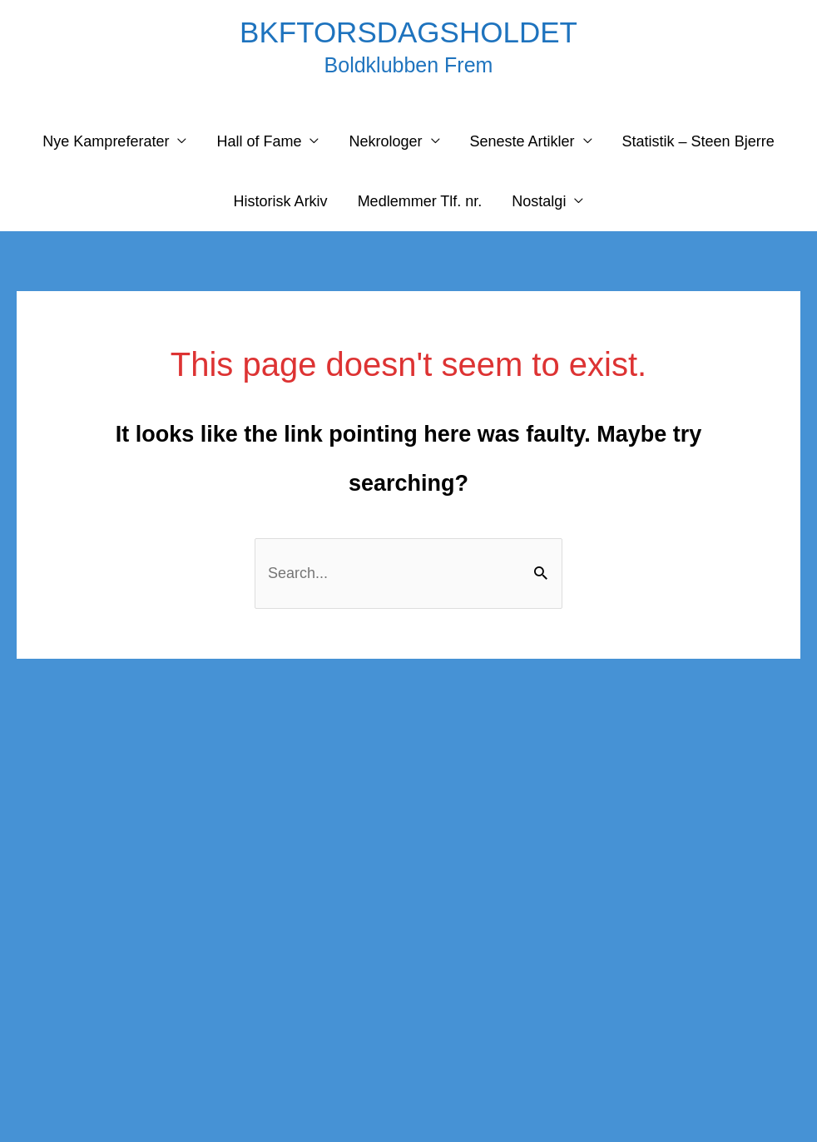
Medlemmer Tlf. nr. (420, 201)
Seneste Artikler (522, 141)
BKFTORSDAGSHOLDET (408, 32)
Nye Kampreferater (105, 141)
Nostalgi (539, 201)
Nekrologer (385, 141)
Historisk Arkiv (281, 201)
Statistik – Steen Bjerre (698, 141)
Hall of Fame (258, 141)
